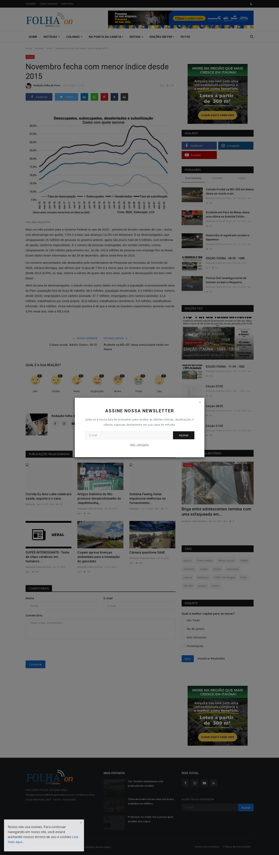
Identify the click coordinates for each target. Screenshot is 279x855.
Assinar (183, 435)
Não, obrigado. (139, 444)
